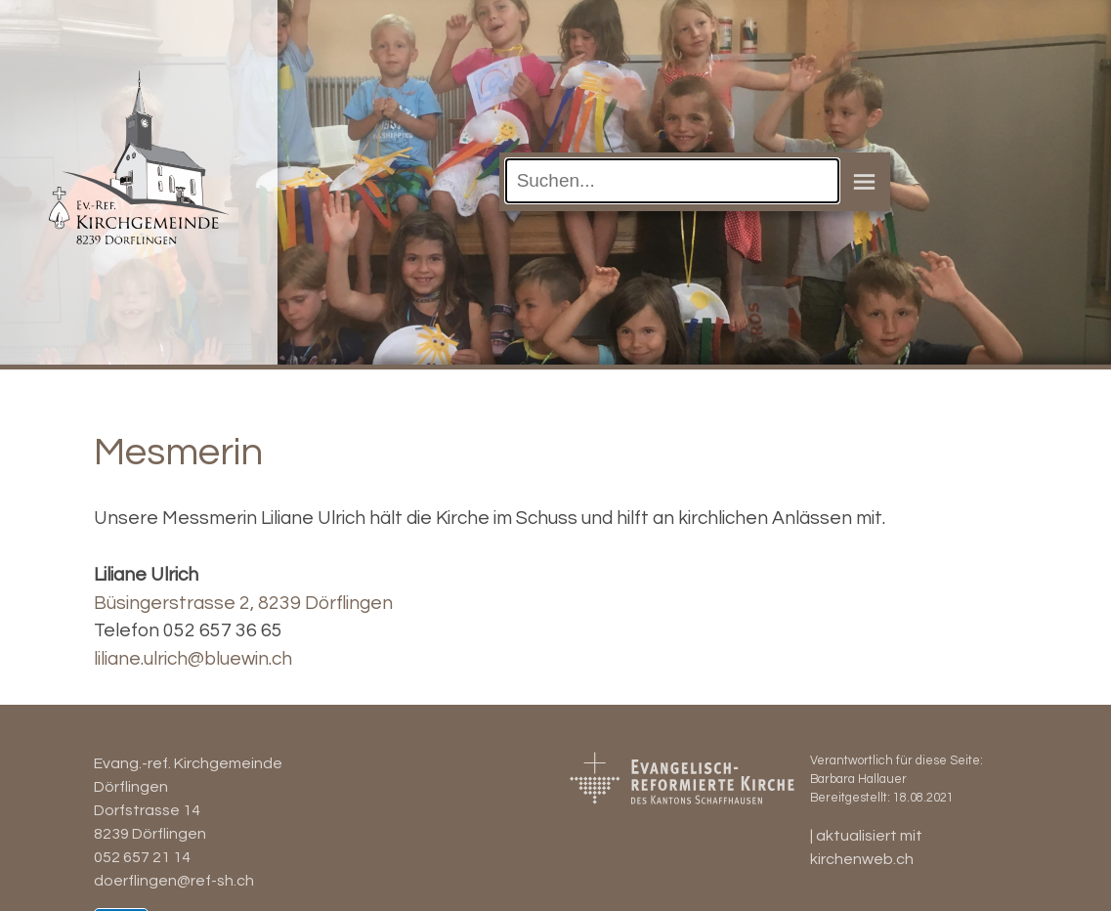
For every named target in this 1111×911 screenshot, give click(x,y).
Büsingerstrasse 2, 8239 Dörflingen (243, 603)
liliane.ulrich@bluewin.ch (193, 659)
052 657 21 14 (142, 857)
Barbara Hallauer (858, 779)
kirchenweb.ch (862, 859)
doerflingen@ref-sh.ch (174, 881)
